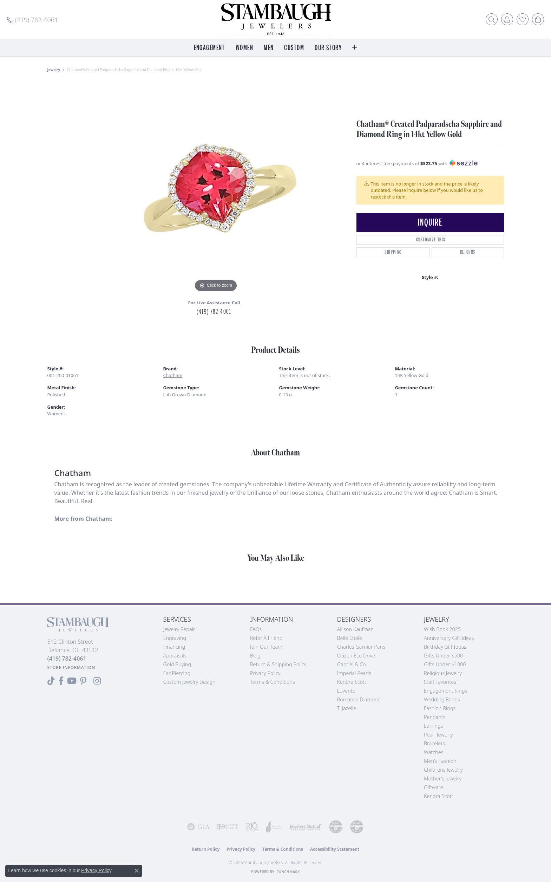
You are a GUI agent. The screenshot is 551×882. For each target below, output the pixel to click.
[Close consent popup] (137, 871)
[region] (216, 188)
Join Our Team (266, 646)
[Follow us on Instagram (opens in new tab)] (97, 681)
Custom (294, 48)
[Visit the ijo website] (227, 827)
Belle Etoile (349, 638)
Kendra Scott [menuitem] (438, 796)
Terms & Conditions (272, 682)
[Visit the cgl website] (357, 827)
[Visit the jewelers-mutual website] (305, 827)
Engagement (209, 48)
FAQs (256, 629)
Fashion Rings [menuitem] (439, 708)
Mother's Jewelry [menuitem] (442, 778)
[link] (32, 19)
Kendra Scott (351, 682)
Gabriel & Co (351, 664)
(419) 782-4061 (214, 311)
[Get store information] (71, 667)
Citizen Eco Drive (356, 655)
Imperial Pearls (354, 673)
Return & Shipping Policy (278, 664)
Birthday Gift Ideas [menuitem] (445, 646)
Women (244, 48)
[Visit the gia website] (198, 827)
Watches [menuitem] (433, 752)
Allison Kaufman (355, 629)
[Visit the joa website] (274, 827)
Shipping (393, 252)
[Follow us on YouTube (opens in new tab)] (72, 681)
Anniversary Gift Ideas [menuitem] (449, 638)
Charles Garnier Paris (361, 646)
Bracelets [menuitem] (434, 743)
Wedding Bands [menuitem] (442, 699)
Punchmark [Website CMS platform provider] (288, 871)
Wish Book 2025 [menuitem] (442, 629)
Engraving (174, 638)
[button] (492, 19)
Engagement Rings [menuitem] (445, 690)
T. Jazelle (346, 708)
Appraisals (175, 655)
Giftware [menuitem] (433, 787)
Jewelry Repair (179, 629)
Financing (174, 646)
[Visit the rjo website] (252, 827)
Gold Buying (177, 664)
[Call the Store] (66, 658)
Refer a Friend (266, 638)
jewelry (53, 69)
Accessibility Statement (334, 849)
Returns (467, 252)
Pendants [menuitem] (435, 717)
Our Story (328, 48)
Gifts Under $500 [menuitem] (443, 655)
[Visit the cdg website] (336, 827)
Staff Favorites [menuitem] (440, 682)
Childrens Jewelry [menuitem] (443, 769)
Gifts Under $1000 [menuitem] (445, 664)
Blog (255, 655)
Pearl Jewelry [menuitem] (438, 734)
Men (269, 48)
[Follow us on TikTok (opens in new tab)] (51, 681)
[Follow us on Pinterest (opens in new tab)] (83, 681)
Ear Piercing (177, 673)
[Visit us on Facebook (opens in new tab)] (61, 681)
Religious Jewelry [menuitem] (443, 673)
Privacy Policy (265, 673)
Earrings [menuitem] (433, 725)
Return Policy (206, 849)
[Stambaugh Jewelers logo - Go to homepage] (275, 19)
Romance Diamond (359, 699)
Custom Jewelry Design (189, 682)
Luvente (346, 690)
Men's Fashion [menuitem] (440, 761)
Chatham (173, 375)
